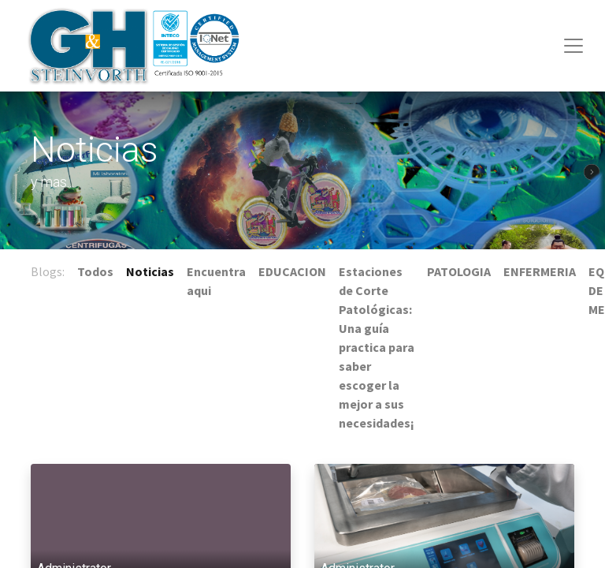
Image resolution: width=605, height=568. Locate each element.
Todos (95, 271)
